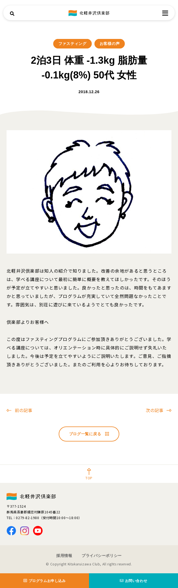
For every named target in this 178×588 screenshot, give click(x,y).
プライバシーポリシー (102, 555)
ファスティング (72, 43)
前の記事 (19, 410)
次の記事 (158, 410)
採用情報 (64, 555)
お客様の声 (110, 43)
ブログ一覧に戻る (89, 434)
